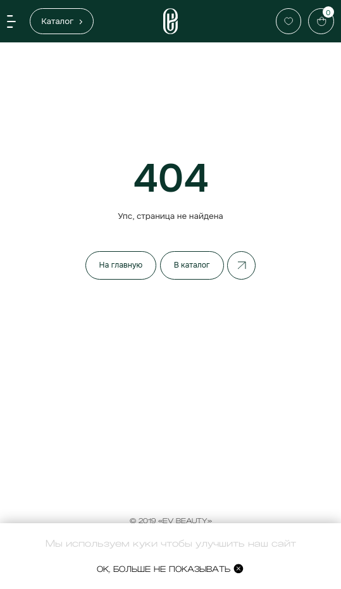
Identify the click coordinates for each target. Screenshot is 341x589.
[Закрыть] (327, 506)
